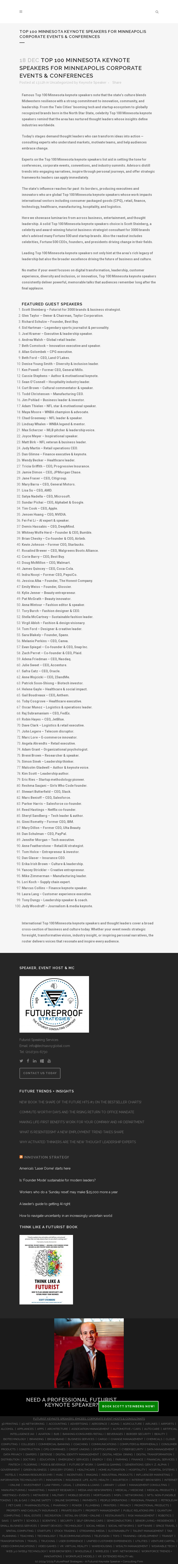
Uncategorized (61, 82)
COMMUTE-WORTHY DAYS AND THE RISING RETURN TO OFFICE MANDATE (76, 1112)
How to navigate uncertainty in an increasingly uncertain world (65, 1216)
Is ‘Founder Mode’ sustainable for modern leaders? (57, 1180)
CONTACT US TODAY (40, 1073)
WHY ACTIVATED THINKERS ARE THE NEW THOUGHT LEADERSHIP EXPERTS (77, 1142)
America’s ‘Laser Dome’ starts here (44, 1168)
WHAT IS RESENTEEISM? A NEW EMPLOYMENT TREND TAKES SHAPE (71, 1132)
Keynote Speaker (92, 82)
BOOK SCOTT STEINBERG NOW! (128, 1406)
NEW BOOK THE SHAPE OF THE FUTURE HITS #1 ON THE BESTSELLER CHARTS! (80, 1102)
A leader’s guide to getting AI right (44, 1204)
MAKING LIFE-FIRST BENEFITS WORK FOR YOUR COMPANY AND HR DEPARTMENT (81, 1122)
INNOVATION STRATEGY (46, 1157)
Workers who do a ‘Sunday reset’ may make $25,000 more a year (68, 1192)
